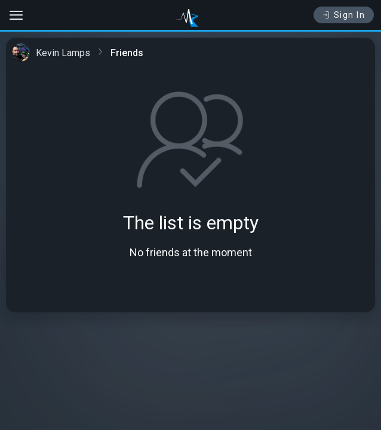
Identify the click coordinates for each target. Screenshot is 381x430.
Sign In (343, 15)
